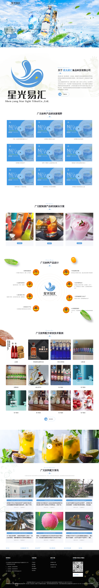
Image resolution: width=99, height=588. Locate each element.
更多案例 (48, 419)
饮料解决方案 (33, 3)
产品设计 (55, 3)
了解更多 (62, 94)
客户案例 (66, 3)
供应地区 (76, 575)
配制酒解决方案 (40, 3)
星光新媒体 (71, 3)
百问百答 (77, 3)
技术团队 (60, 3)
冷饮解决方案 (48, 3)
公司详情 (11, 35)
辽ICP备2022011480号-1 (67, 582)
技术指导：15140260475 (13, 568)
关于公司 (26, 3)
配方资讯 (83, 3)
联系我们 (88, 3)
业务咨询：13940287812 (13, 566)
